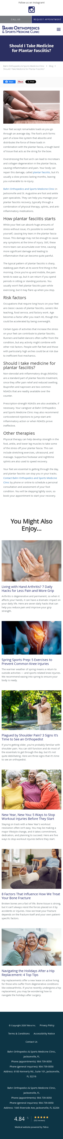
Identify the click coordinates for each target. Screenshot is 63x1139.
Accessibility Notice (44, 1033)
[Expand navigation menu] (58, 29)
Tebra (45, 1127)
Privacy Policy (47, 1025)
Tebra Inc (30, 1025)
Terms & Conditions (19, 1033)
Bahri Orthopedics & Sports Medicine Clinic (23, 66)
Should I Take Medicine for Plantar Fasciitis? (23, 68)
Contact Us (31, 1041)
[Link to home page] (27, 29)
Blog (51, 66)
